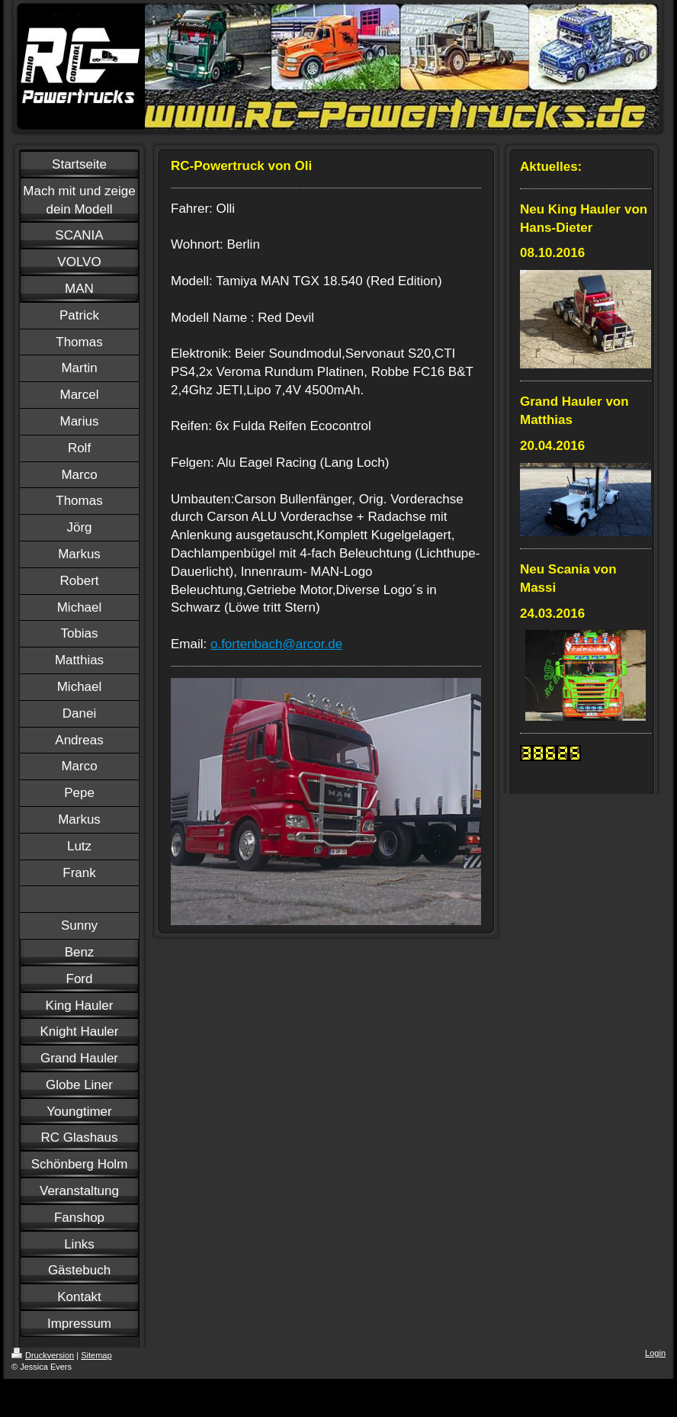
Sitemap (96, 1355)
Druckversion (42, 1355)
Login (655, 1353)
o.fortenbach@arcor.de (276, 644)
